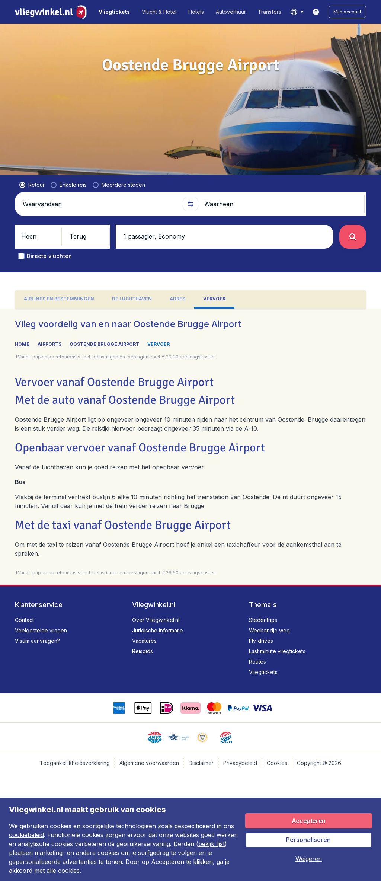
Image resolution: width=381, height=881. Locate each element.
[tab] (59, 299)
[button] (347, 12)
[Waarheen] (281, 204)
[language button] (296, 12)
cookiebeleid (26, 835)
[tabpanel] (190, 447)
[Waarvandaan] (100, 204)
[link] (316, 12)
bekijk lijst (211, 844)
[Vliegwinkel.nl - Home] (52, 12)
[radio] (32, 185)
